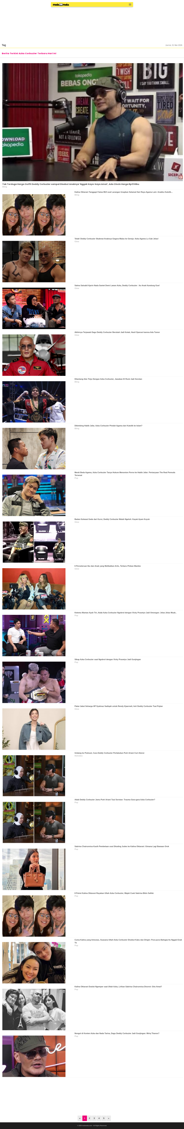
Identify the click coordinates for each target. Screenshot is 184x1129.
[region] (92, 23)
